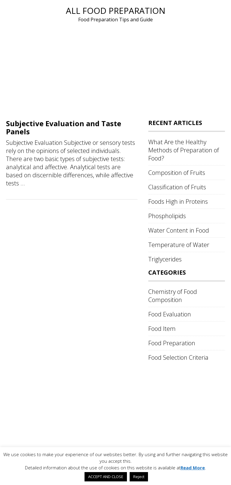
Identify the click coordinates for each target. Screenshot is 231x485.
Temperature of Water (178, 245)
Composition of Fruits (176, 173)
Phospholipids (167, 216)
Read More (192, 468)
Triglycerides (165, 259)
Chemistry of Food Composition (172, 296)
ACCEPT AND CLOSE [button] (105, 476)
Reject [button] (138, 476)
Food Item (162, 329)
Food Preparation (171, 343)
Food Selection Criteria (178, 357)
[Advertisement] (115, 68)
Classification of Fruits (177, 187)
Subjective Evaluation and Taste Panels (63, 127)
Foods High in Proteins (178, 201)
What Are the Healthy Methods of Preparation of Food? (183, 150)
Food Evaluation (169, 314)
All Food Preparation (115, 10)
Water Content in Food (178, 230)
